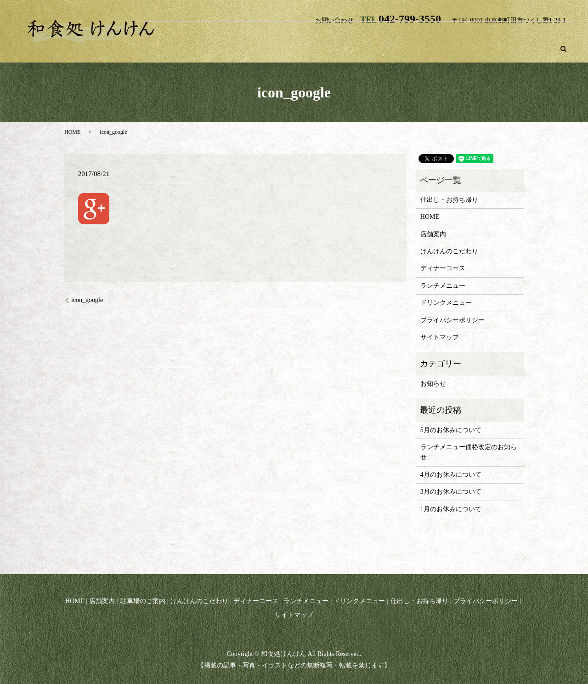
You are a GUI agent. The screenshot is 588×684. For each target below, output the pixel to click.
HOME (190, 33)
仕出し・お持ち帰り (512, 49)
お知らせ (433, 383)
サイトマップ (439, 337)
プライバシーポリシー (452, 320)
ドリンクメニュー (537, 33)
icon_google (87, 299)
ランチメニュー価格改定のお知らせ (468, 452)
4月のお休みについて (450, 474)
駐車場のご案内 (278, 33)
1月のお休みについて (450, 509)
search (564, 49)
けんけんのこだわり (346, 33)
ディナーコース (412, 33)
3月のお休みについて (450, 491)
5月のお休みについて (450, 430)
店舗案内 (228, 33)
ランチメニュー (473, 33)
